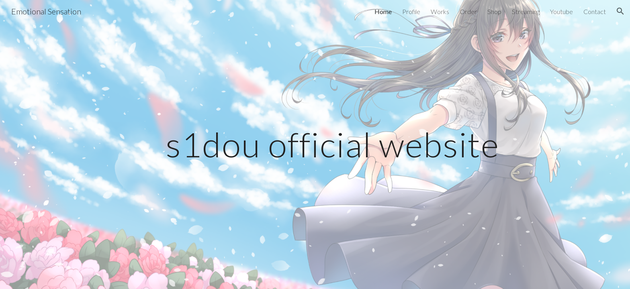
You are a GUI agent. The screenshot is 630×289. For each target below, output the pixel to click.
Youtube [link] (561, 11)
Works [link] (440, 11)
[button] (620, 11)
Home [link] (383, 11)
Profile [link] (411, 11)
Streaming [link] (526, 11)
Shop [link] (494, 11)
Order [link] (468, 11)
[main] (334, 144)
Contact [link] (594, 11)
